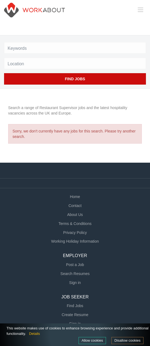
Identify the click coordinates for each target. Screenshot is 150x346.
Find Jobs (75, 79)
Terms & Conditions (74, 223)
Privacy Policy (75, 232)
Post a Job (75, 264)
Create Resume (75, 315)
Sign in (75, 282)
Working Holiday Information (75, 241)
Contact (75, 205)
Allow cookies (92, 340)
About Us (75, 214)
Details (34, 334)
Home (75, 196)
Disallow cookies (127, 340)
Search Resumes (74, 273)
